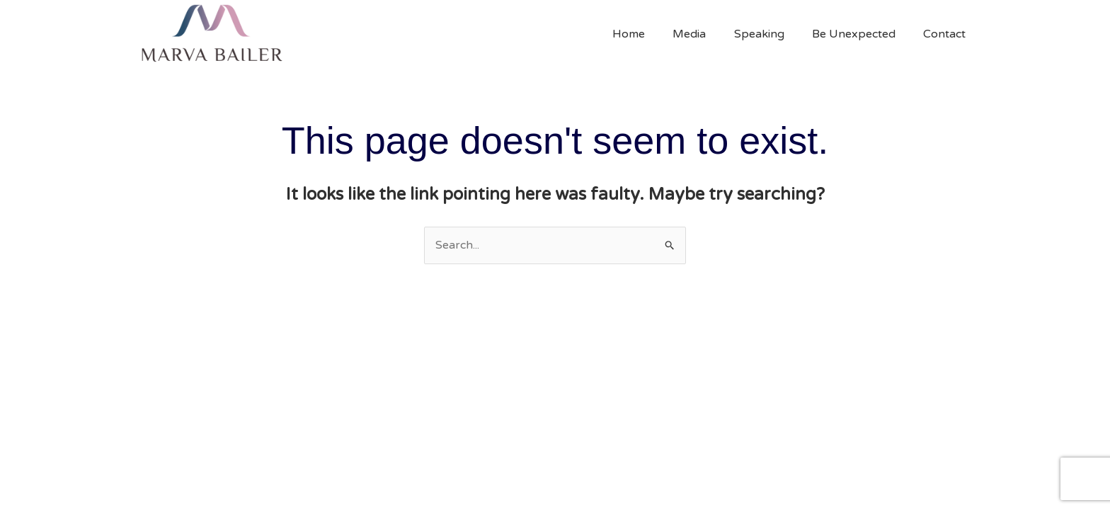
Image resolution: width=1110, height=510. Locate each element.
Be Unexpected (861, 34)
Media (707, 34)
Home (652, 34)
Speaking (772, 34)
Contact (947, 34)
